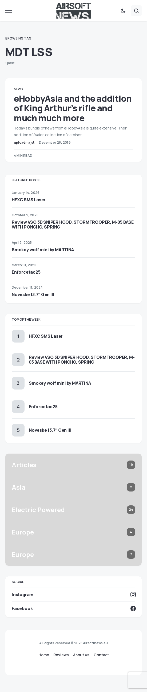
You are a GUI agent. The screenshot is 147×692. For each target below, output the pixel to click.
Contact (101, 655)
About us (81, 655)
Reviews (61, 655)
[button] (8, 10)
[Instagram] (73, 594)
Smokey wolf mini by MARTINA (43, 250)
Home (43, 655)
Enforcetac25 (26, 272)
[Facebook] (73, 608)
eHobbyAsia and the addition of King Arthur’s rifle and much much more (73, 108)
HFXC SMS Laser (29, 200)
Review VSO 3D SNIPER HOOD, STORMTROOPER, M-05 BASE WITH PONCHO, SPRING (73, 224)
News (18, 89)
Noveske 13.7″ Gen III (33, 294)
